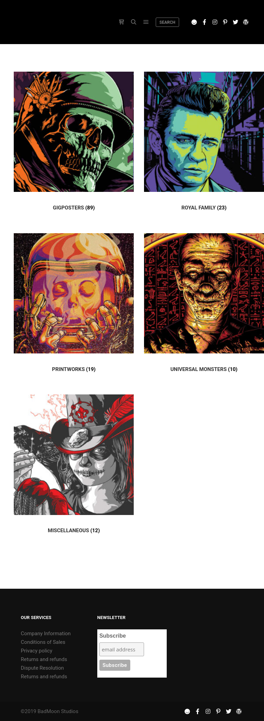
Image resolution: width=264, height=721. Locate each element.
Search (167, 22)
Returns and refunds (44, 659)
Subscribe (112, 636)
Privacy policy (36, 651)
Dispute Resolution (42, 668)
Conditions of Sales (43, 642)
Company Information (46, 633)
